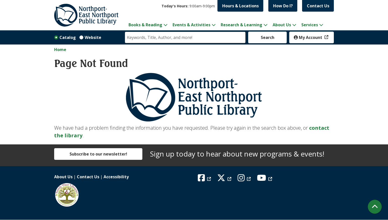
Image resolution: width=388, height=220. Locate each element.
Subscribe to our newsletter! (98, 154)
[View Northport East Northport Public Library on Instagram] (245, 179)
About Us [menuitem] (282, 25)
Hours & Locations (240, 6)
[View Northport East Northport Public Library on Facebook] (205, 179)
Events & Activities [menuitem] (191, 25)
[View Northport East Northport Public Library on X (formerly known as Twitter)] (225, 179)
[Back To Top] (375, 207)
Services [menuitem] (309, 25)
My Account (308, 37)
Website (93, 37)
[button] (188, 6)
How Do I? (283, 6)
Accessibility (116, 177)
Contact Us (318, 6)
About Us (63, 177)
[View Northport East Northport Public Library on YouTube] (265, 179)
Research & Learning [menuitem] (241, 25)
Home (60, 49)
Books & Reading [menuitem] (145, 25)
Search (267, 37)
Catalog (67, 37)
